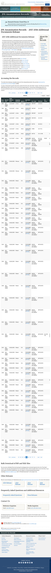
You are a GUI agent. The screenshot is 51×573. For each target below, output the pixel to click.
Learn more (39, 570)
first (10, 92)
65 (22, 92)
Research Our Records (5, 9)
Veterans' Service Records (15, 9)
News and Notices (42, 538)
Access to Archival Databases (5, 547)
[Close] (49, 561)
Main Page (43, 43)
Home (3, 17)
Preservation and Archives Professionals (19, 542)
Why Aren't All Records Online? (30, 549)
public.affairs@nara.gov (36, 508)
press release (23, 58)
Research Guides (30, 536)
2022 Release (30, 483)
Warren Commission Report (44, 48)
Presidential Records (6, 545)
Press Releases (32, 495)
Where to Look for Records (29, 547)
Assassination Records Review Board (44, 58)
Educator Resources (25, 9)
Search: (25, 95)
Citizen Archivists (32, 2)
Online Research (6, 536)
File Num (40, 101)
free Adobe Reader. (16, 522)
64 (20, 92)
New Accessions (42, 539)
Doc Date (28, 100)
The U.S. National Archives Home (13, 3)
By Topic (3, 538)
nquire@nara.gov (10, 508)
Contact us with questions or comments (8, 529)
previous (13, 92)
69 (30, 92)
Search (47, 4)
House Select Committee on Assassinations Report (44, 53)
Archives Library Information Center (5, 550)
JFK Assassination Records (20, 17)
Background (44, 45)
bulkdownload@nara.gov (11, 471)
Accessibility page (32, 523)
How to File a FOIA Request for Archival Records (30, 552)
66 (24, 92)
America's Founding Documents (46, 9)
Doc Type (34, 101)
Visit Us (36, 9)
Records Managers (18, 543)
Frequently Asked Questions (12, 495)
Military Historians (17, 539)
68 (28, 92)
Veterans (16, 545)
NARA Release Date (11, 100)
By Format (4, 539)
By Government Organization (5, 542)
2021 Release (42, 483)
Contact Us (47, 2)
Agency (23, 101)
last (41, 92)
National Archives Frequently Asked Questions (29, 540)
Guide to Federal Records (31, 543)
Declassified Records (30, 544)
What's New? (42, 536)
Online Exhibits (5, 552)
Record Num (6, 100)
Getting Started (29, 538)
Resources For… (18, 536)
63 (18, 92)
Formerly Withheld (18, 100)
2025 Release (7, 483)
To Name (45, 100)
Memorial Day (43, 24)
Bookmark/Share (40, 2)
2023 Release (17, 483)
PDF (27, 104)
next (39, 92)
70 (32, 92)
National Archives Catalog (7, 543)
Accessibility (14, 567)
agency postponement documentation (30, 479)
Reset (48, 95)
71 (34, 92)
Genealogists (16, 538)
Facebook (19, 562)
